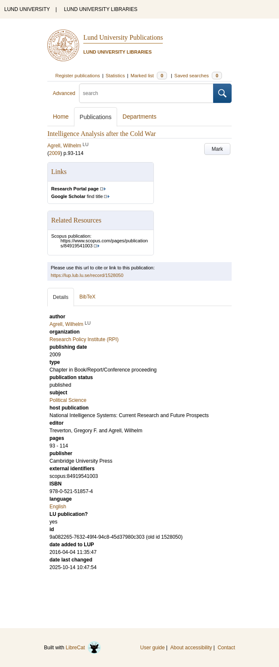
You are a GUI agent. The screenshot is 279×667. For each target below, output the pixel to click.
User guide (152, 648)
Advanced (64, 93)
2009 (54, 153)
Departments (139, 116)
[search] (146, 93)
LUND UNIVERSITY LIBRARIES (100, 9)
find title (77, 196)
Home (60, 116)
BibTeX (87, 297)
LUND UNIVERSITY (27, 9)
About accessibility (191, 648)
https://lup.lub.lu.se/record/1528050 (87, 275)
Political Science (67, 400)
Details (60, 297)
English (57, 507)
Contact (226, 648)
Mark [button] (217, 149)
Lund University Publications (123, 37)
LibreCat (83, 647)
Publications (95, 117)
